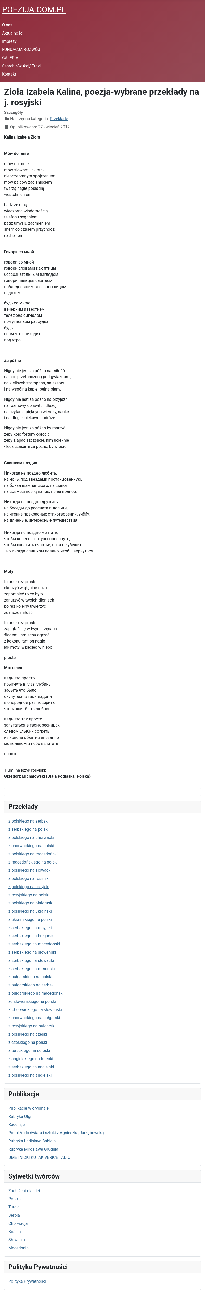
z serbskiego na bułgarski (31, 935)
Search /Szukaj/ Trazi (21, 66)
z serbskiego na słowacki (31, 960)
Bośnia (14, 1231)
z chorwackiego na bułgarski (34, 1017)
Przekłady (59, 118)
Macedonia (18, 1248)
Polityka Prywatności (27, 1281)
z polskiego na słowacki (30, 870)
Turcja (14, 1207)
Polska (14, 1198)
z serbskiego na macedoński (34, 944)
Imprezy (9, 41)
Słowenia (16, 1239)
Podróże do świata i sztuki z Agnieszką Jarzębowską (56, 1132)
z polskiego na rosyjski (28, 886)
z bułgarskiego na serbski (31, 985)
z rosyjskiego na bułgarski (31, 1026)
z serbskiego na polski (28, 829)
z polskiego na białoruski (30, 903)
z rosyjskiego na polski (28, 894)
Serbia (14, 1215)
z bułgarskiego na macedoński (35, 993)
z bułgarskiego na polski (30, 976)
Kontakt (9, 74)
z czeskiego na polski (27, 1042)
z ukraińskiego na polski (30, 919)
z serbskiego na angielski (31, 1067)
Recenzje (16, 1124)
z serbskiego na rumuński (31, 968)
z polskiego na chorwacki (31, 837)
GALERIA (10, 57)
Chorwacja (18, 1223)
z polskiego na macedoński (33, 853)
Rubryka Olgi (19, 1116)
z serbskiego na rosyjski (30, 927)
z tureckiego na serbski (29, 1050)
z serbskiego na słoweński (32, 952)
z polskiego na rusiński (29, 878)
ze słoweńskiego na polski (32, 1001)
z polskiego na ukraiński (30, 911)
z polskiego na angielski (30, 1075)
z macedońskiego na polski (33, 862)
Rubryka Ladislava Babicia (32, 1141)
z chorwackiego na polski (31, 845)
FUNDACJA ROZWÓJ (21, 49)
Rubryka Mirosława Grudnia (33, 1149)
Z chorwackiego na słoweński (35, 1009)
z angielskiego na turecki (30, 1058)
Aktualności (12, 33)
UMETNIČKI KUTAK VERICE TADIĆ (39, 1157)
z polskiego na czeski (27, 1034)
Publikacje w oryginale (28, 1108)
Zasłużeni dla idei (24, 1190)
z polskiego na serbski (28, 821)
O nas (7, 25)
